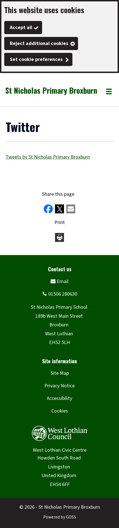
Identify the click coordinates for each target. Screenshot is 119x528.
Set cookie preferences (36, 59)
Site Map (60, 373)
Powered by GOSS (59, 517)
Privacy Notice (59, 385)
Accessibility (59, 398)
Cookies (59, 410)
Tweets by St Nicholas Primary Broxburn (48, 157)
